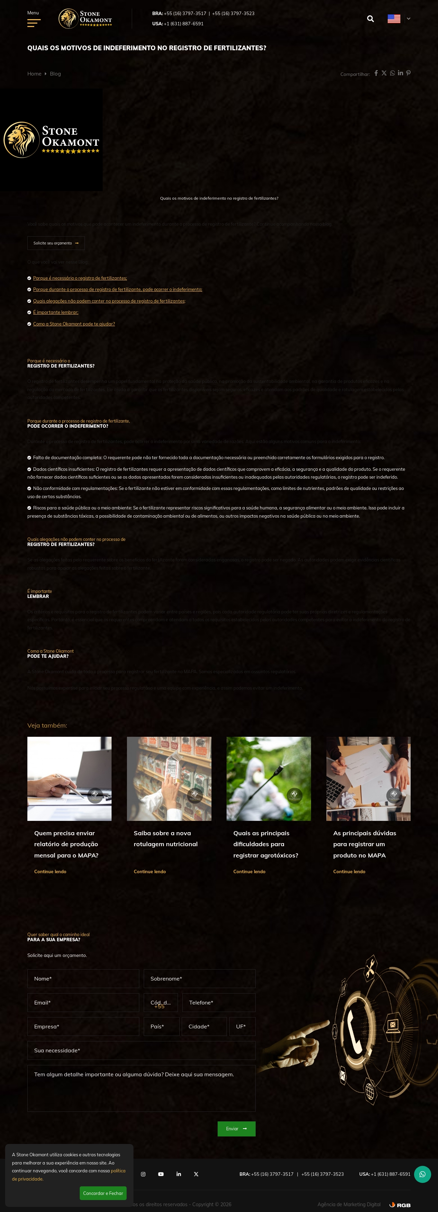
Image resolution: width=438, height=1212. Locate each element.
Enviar (236, 1128)
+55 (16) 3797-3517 (185, 13)
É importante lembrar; (55, 312)
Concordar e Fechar (103, 1193)
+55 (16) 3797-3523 (233, 13)
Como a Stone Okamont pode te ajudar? (74, 324)
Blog (55, 73)
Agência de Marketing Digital (349, 1204)
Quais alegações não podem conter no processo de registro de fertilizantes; (109, 301)
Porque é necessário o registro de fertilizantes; (80, 278)
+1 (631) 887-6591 (184, 23)
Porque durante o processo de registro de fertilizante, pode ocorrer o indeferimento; (117, 289)
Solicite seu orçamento (53, 243)
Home (34, 73)
